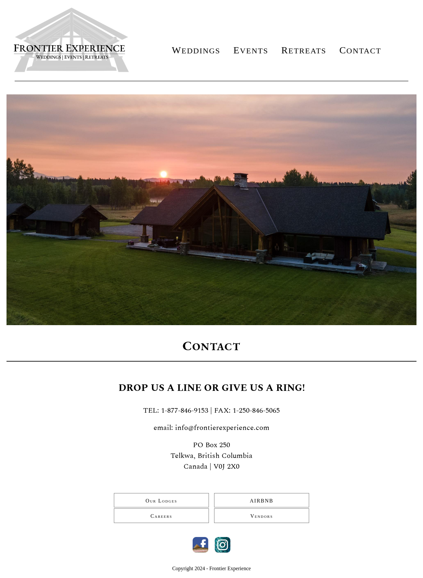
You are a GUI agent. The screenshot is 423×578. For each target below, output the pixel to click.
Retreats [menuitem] (303, 50)
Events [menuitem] (250, 50)
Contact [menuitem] (360, 50)
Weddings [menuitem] (196, 50)
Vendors (261, 516)
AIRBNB (261, 500)
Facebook (200, 545)
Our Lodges (161, 500)
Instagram (222, 545)
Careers (161, 516)
